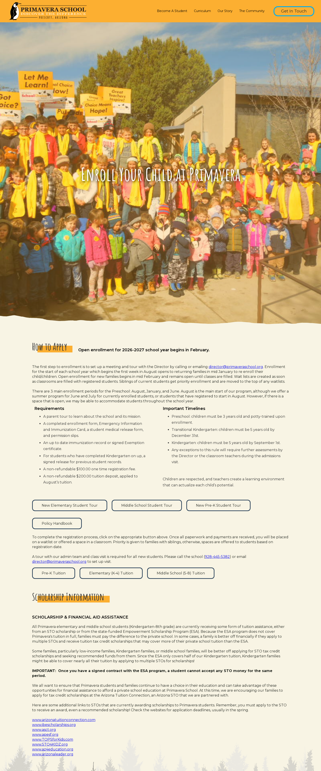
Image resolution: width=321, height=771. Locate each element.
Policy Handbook (57, 523)
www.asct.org (44, 730)
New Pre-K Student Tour (218, 505)
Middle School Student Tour (146, 505)
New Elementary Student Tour (70, 505)
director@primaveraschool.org (236, 367)
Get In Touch (294, 11)
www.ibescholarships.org (54, 725)
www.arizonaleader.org (52, 754)
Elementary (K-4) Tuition (111, 573)
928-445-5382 (217, 557)
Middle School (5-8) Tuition (181, 573)
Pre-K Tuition (54, 573)
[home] (47, 11)
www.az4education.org (52, 749)
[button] (173, 11)
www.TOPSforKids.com (52, 739)
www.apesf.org (45, 734)
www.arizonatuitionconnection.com (63, 720)
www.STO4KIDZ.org (50, 744)
